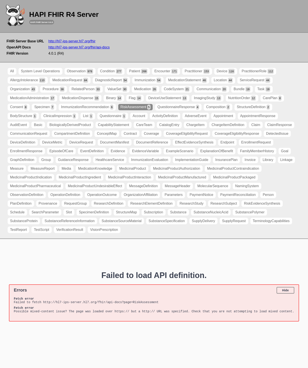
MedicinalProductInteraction (129, 177)
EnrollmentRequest (256, 142)
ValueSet (117, 89)
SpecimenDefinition (94, 212)
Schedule (17, 212)
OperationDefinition (65, 195)
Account (139, 116)
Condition (111, 71)
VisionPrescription (104, 230)
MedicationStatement (187, 80)
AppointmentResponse (257, 116)
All (12, 71)
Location (223, 80)
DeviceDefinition (22, 142)
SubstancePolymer (249, 212)
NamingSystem (247, 186)
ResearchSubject (223, 203)
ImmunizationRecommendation (87, 107)
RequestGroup (75, 203)
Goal (284, 151)
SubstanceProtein (24, 221)
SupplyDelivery (203, 221)
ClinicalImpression (59, 116)
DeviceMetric (52, 142)
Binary (114, 98)
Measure (17, 168)
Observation (80, 71)
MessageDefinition (143, 186)
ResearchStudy (191, 203)
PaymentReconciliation (238, 195)
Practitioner (197, 71)
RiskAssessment (135, 107)
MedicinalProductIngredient (80, 177)
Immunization (148, 80)
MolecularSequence (212, 186)
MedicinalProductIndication (31, 177)
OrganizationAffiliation (140, 195)
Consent (18, 107)
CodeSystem (177, 89)
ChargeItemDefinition (228, 125)
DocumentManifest (114, 142)
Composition (218, 107)
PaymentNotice (201, 195)
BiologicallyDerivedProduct (70, 125)
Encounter (166, 71)
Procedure (54, 89)
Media (66, 168)
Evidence (118, 151)
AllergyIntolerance (27, 80)
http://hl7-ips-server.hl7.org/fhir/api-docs (79, 47)
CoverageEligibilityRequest (187, 133)
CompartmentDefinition (72, 133)
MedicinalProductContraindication (233, 168)
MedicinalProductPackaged (234, 177)
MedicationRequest (70, 80)
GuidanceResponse (73, 160)
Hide (285, 290)
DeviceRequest (81, 142)
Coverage (151, 133)
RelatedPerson (86, 89)
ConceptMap (107, 133)
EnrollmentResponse (26, 151)
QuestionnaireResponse (178, 107)
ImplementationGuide (191, 160)
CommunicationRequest (28, 133)
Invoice (250, 160)
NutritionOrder (242, 98)
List (87, 116)
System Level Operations (40, 71)
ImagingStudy (207, 98)
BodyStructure (23, 116)
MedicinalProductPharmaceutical (35, 186)
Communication (212, 89)
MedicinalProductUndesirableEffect (95, 186)
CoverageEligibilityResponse (237, 133)
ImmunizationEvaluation (149, 160)
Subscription (153, 212)
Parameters (173, 195)
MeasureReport (43, 168)
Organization (23, 89)
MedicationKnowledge (95, 168)
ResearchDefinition (108, 203)
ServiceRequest (255, 80)
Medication (145, 89)
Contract (130, 133)
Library (268, 160)
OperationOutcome (102, 195)
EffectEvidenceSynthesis (194, 142)
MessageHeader (177, 186)
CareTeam (144, 125)
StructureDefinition (253, 107)
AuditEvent (18, 125)
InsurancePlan (226, 160)
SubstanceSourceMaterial (122, 221)
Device (226, 71)
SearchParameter (45, 212)
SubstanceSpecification (167, 221)
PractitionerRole (258, 71)
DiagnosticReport (111, 80)
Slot (69, 212)
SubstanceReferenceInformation (69, 221)
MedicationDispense (80, 98)
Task (263, 89)
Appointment (223, 116)
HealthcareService (110, 160)
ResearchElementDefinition (151, 203)
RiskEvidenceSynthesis (262, 203)
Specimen (44, 107)
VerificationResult (69, 230)
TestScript (41, 230)
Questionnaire (113, 116)
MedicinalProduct (132, 168)
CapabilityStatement (113, 125)
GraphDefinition (22, 160)
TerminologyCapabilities (271, 221)
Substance (178, 212)
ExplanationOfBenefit (216, 151)
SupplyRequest (234, 221)
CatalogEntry (169, 125)
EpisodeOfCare (61, 151)
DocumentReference (152, 142)
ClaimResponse (279, 125)
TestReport (18, 230)
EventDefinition (92, 151)
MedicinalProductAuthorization (176, 168)
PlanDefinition (21, 203)
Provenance (48, 203)
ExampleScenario (179, 151)
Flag (135, 98)
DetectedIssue (277, 133)
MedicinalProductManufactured (182, 177)
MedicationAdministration (32, 98)
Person (268, 195)
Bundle (242, 89)
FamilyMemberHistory (257, 151)
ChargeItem (195, 125)
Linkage (286, 160)
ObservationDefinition (26, 195)
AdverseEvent (196, 116)
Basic (38, 125)
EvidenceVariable (145, 151)
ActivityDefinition (165, 116)
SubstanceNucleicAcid (210, 212)
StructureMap (126, 212)
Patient (138, 71)
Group (46, 160)
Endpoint (227, 142)
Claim (255, 125)
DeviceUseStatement (167, 98)
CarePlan (272, 98)
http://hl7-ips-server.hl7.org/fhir (72, 41)
